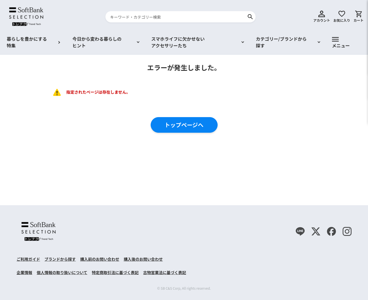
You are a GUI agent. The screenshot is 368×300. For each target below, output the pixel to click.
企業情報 (24, 272)
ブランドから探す (60, 259)
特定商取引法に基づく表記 (115, 272)
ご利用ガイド (28, 259)
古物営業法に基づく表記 (164, 272)
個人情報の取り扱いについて (62, 272)
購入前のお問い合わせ (99, 259)
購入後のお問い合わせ (143, 259)
